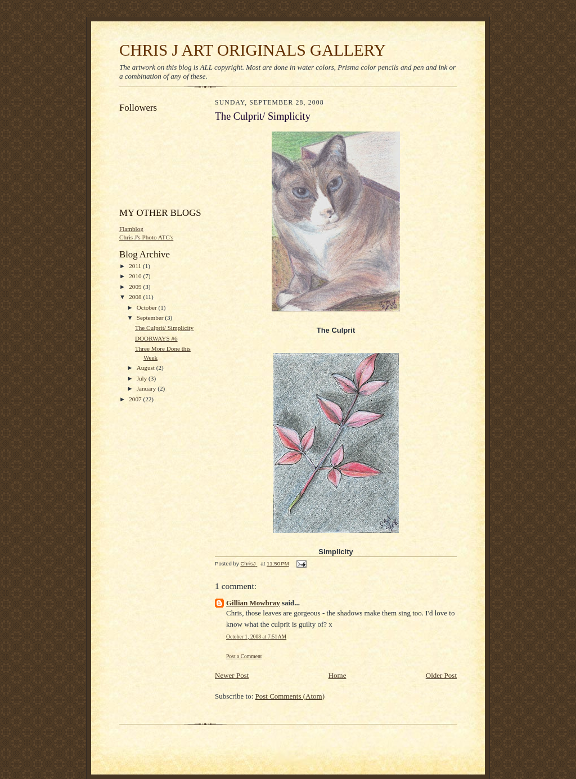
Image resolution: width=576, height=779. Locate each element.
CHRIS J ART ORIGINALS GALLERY (252, 50)
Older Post (441, 675)
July (142, 378)
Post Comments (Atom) (290, 696)
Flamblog (131, 228)
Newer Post (232, 675)
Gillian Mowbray (253, 603)
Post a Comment (244, 656)
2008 (136, 296)
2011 (136, 265)
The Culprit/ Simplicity (164, 327)
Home (337, 675)
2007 (136, 399)
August (146, 367)
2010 (136, 276)
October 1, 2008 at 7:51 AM (256, 636)
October (148, 307)
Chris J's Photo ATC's (146, 237)
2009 (136, 286)
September (151, 317)
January (147, 388)
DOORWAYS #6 (156, 338)
